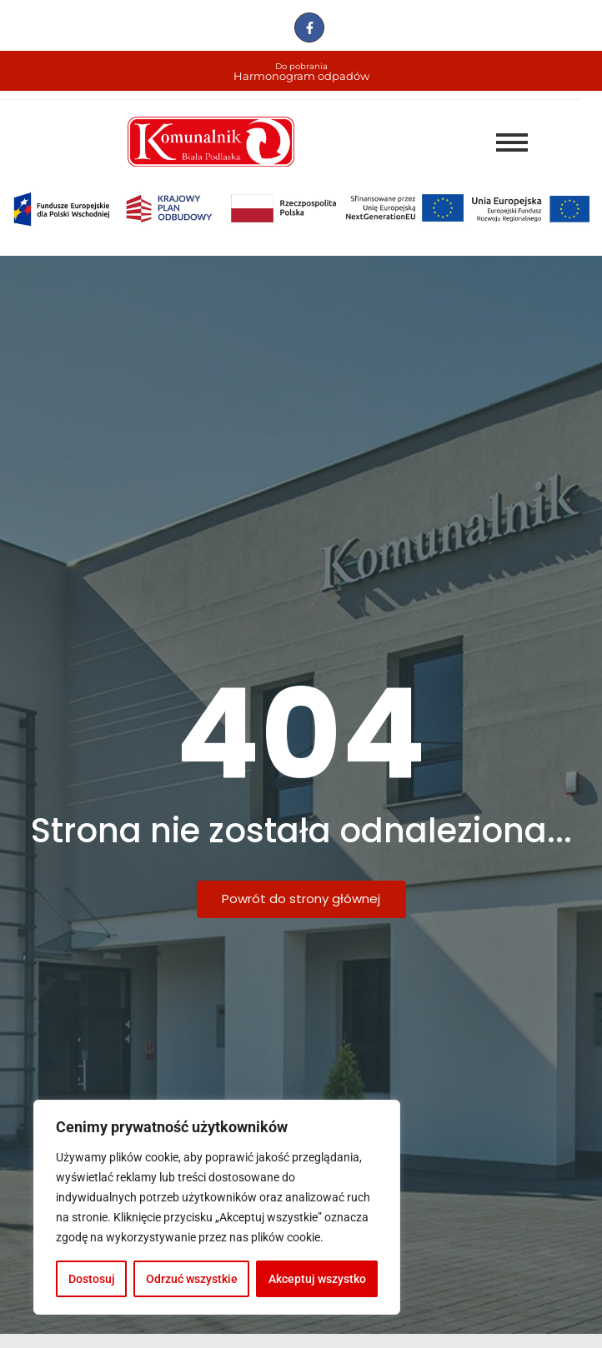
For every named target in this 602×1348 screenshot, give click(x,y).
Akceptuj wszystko (317, 1279)
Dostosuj (91, 1279)
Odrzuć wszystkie (192, 1279)
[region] (216, 1207)
